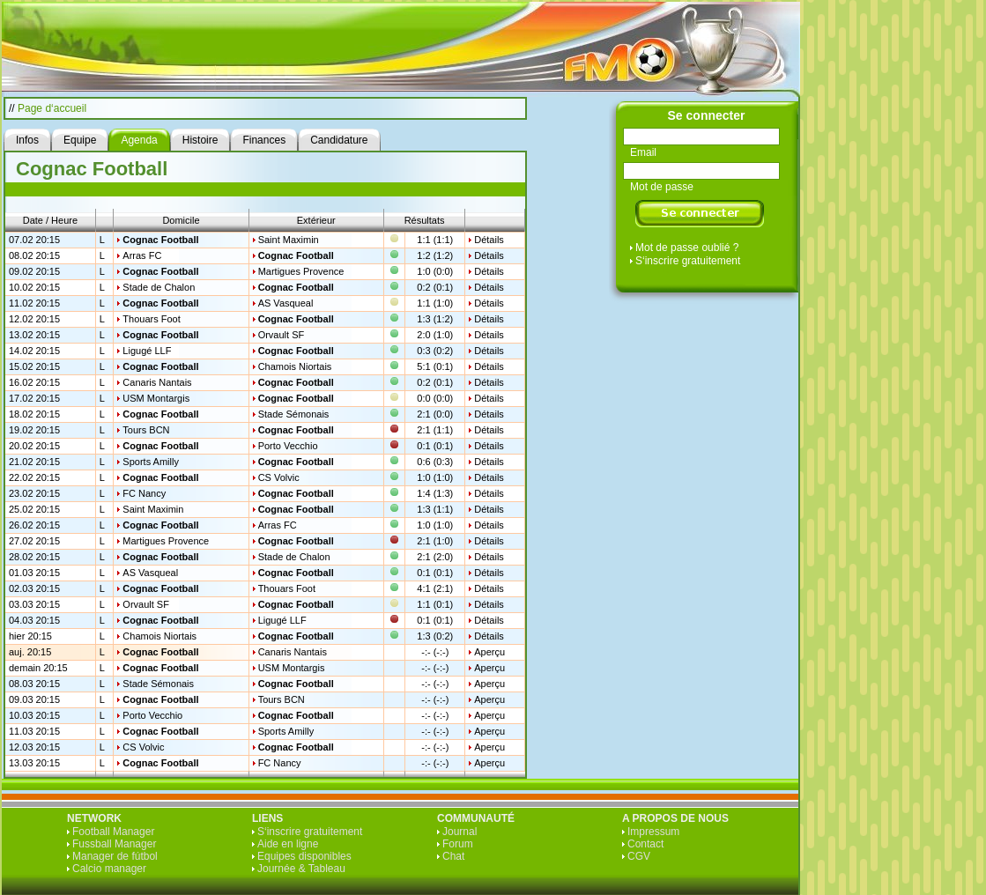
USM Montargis (155, 398)
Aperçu (489, 652)
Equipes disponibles (304, 856)
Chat (453, 856)
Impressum (653, 831)
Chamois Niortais (295, 366)
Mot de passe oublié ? (686, 247)
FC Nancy (144, 493)
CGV (638, 856)
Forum (457, 844)
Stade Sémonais (294, 414)
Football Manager (113, 831)
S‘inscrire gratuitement (687, 261)
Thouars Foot (151, 319)
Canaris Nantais (156, 382)
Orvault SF (281, 334)
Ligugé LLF (146, 350)
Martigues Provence (301, 271)
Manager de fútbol (115, 856)
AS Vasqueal (286, 303)
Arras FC (141, 255)
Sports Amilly (150, 461)
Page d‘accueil (52, 108)
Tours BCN (145, 430)
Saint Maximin (288, 239)
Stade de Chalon (158, 287)
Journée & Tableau (301, 868)
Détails (489, 239)
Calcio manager (109, 868)
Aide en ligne (287, 844)
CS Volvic (279, 477)
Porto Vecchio (288, 445)
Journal (459, 831)
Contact (645, 844)
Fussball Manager (114, 844)
